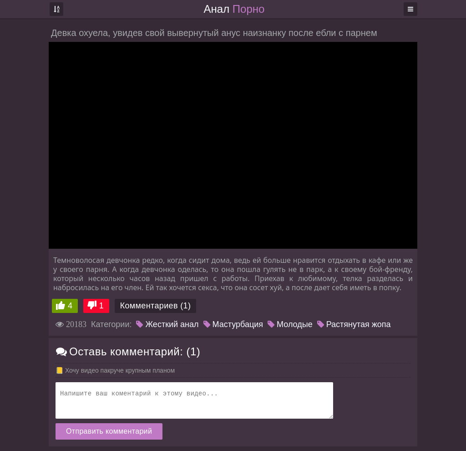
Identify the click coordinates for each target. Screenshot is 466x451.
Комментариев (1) (155, 305)
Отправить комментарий (109, 431)
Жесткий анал (167, 324)
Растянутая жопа (354, 324)
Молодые (290, 324)
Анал (234, 9)
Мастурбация (233, 324)
